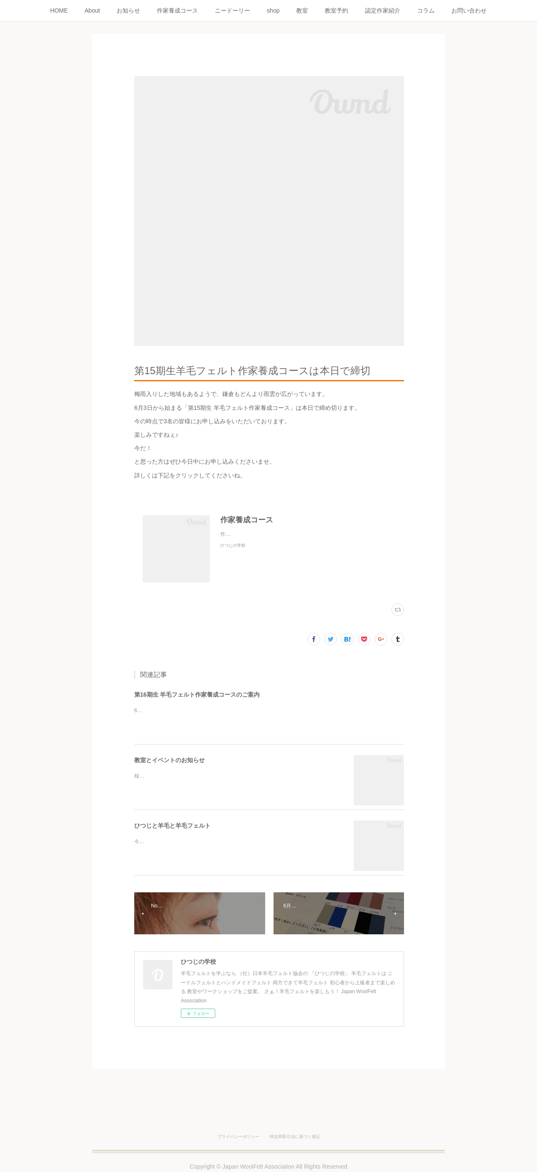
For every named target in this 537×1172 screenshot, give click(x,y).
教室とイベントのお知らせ (169, 760)
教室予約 (336, 10)
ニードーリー (232, 10)
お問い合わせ (469, 10)
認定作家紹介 (382, 10)
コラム (426, 10)
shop (273, 10)
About (92, 10)
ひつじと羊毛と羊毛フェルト (172, 825)
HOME (59, 10)
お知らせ (128, 10)
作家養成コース (177, 10)
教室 (302, 10)
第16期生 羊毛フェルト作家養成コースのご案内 (197, 694)
